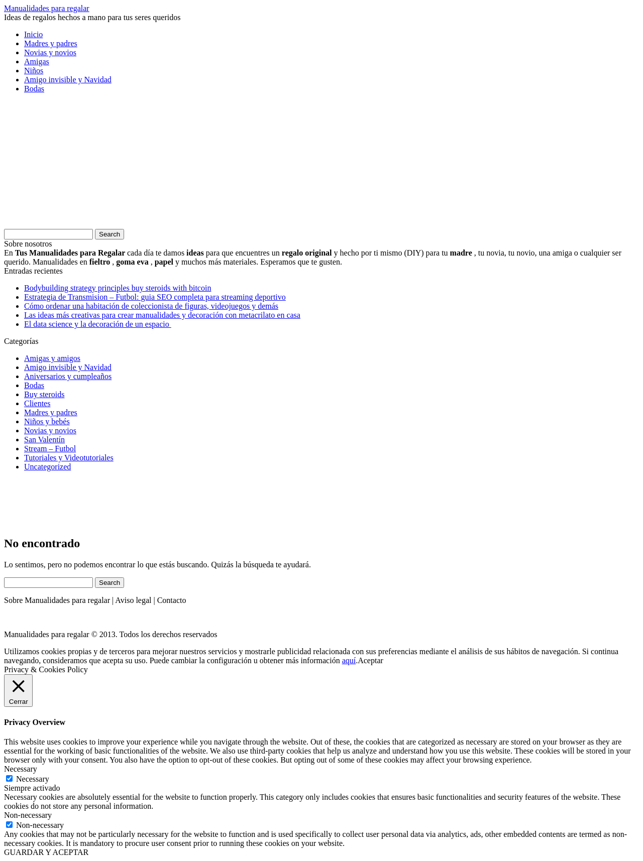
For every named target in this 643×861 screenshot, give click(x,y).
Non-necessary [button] (28, 815)
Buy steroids (44, 394)
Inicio (33, 34)
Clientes (37, 403)
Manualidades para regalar (46, 8)
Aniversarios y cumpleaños (68, 376)
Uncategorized (47, 466)
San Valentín (44, 439)
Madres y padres (50, 43)
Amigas (36, 61)
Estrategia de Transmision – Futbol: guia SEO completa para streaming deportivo (155, 297)
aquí (349, 660)
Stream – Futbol (50, 448)
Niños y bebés (47, 421)
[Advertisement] (79, 164)
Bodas (34, 88)
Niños (33, 70)
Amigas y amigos (52, 358)
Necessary (32, 779)
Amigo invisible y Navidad (68, 79)
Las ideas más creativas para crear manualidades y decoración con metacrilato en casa (162, 315)
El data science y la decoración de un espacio (97, 324)
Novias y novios (50, 52)
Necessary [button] (20, 769)
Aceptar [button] (370, 660)
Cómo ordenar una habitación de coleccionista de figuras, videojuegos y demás (151, 306)
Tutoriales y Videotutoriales (69, 457)
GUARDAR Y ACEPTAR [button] (46, 852)
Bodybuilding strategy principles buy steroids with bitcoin (117, 288)
